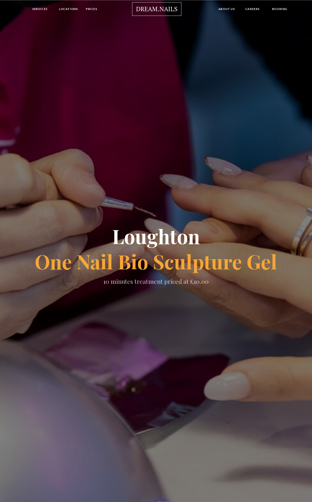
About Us (226, 9)
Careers (252, 9)
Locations (68, 9)
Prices (91, 9)
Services (40, 9)
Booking (279, 9)
